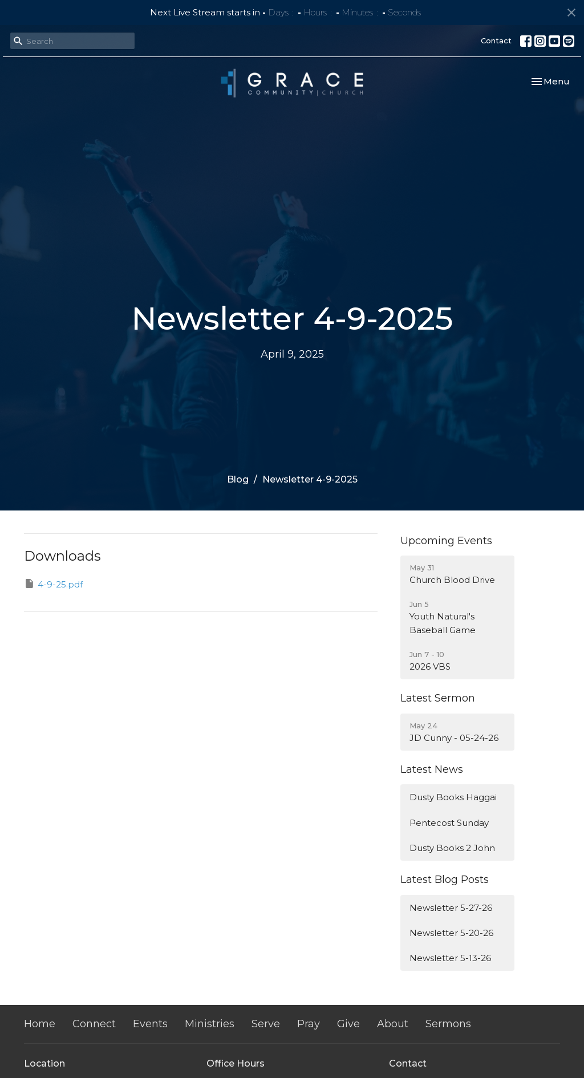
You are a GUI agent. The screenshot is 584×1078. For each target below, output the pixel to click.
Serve (266, 1024)
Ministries (209, 1024)
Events (150, 1024)
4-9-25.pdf (53, 584)
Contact (496, 40)
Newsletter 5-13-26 (450, 958)
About (392, 1024)
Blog (238, 479)
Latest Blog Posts (444, 879)
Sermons (448, 1024)
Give (348, 1024)
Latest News (431, 769)
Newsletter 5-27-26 (450, 907)
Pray (308, 1024)
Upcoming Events (446, 540)
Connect (94, 1024)
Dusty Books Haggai (453, 797)
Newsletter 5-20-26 (451, 932)
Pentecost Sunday (449, 822)
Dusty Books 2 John (452, 847)
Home (39, 1024)
